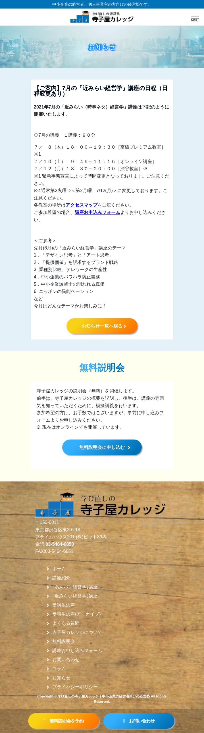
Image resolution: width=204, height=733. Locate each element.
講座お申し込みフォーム (77, 650)
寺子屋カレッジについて (77, 632)
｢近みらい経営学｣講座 (75, 596)
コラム (59, 669)
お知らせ (61, 678)
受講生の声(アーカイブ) (76, 614)
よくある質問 (66, 623)
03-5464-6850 (59, 544)
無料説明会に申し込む (102, 447)
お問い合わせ (66, 659)
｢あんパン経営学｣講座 (75, 587)
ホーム (59, 569)
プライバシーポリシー (75, 687)
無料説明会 (63, 641)
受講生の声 (63, 605)
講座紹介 (61, 578)
